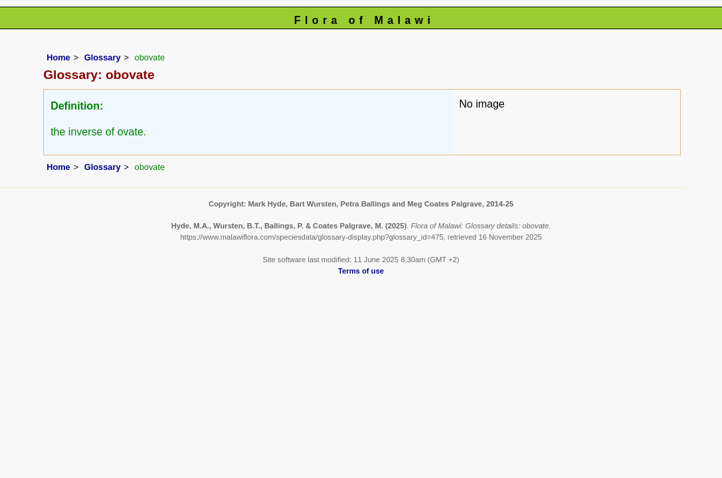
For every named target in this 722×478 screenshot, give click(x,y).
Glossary (102, 57)
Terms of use (361, 271)
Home (58, 57)
